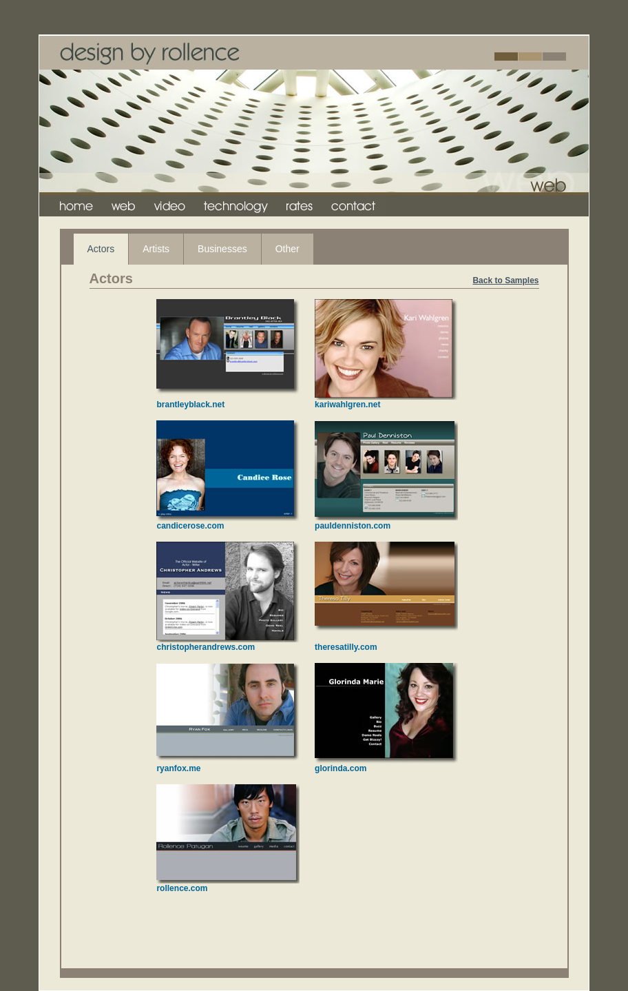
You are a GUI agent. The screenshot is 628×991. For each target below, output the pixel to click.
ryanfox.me (178, 768)
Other (287, 248)
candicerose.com (190, 526)
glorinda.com (340, 768)
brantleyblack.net (190, 404)
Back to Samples (505, 280)
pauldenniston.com (352, 526)
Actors (101, 248)
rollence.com (181, 888)
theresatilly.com (346, 647)
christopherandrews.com (205, 647)
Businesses (222, 248)
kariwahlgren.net (347, 404)
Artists (156, 248)
